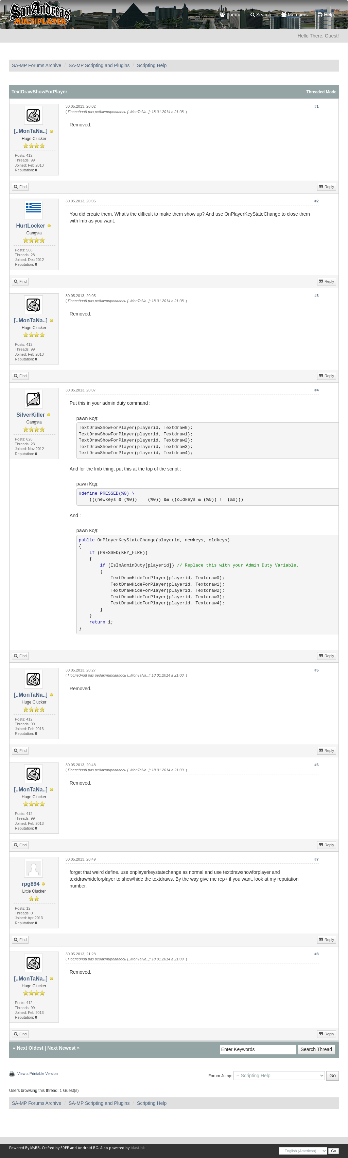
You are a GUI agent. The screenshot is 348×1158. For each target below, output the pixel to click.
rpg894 (30, 884)
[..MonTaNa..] (31, 131)
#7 (316, 859)
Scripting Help (152, 65)
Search (260, 14)
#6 (316, 765)
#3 (316, 296)
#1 (316, 106)
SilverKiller (30, 415)
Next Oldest (30, 1048)
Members (294, 14)
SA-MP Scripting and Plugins (99, 65)
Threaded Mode (321, 92)
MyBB (35, 1148)
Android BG (88, 1148)
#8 (316, 954)
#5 (316, 670)
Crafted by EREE (55, 1148)
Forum (230, 14)
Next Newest (61, 1048)
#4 (316, 390)
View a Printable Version (37, 1073)
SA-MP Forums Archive (36, 65)
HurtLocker (30, 226)
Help (326, 14)
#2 (316, 201)
